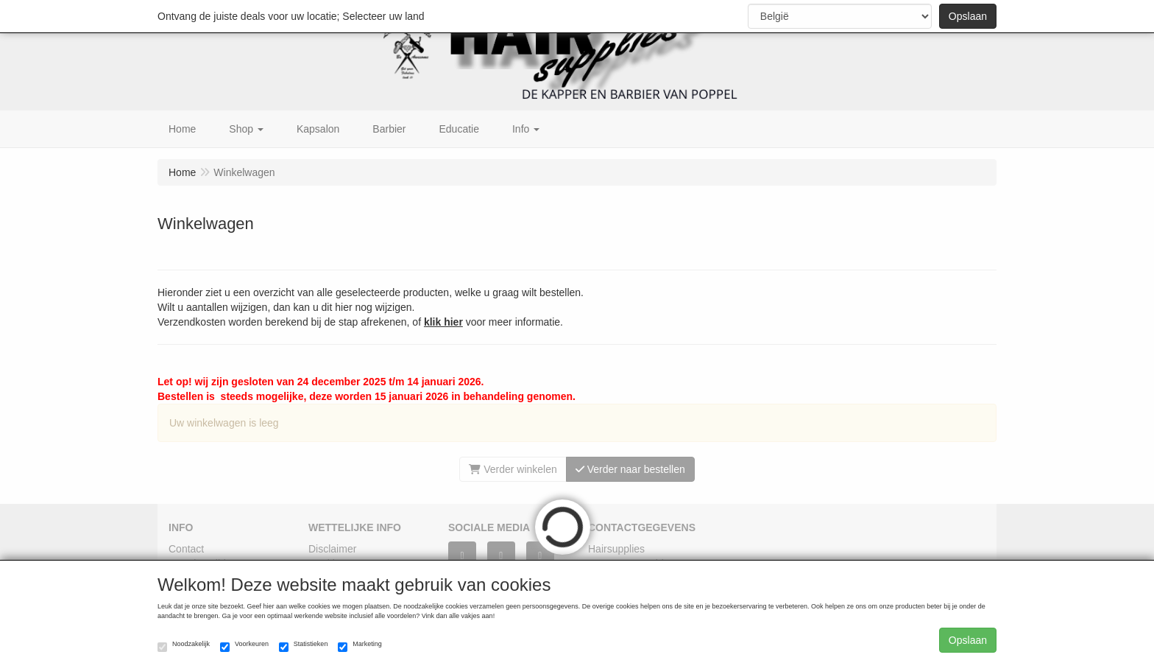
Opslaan (968, 16)
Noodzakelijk (183, 646)
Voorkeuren (244, 646)
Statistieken (303, 646)
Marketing (360, 646)
